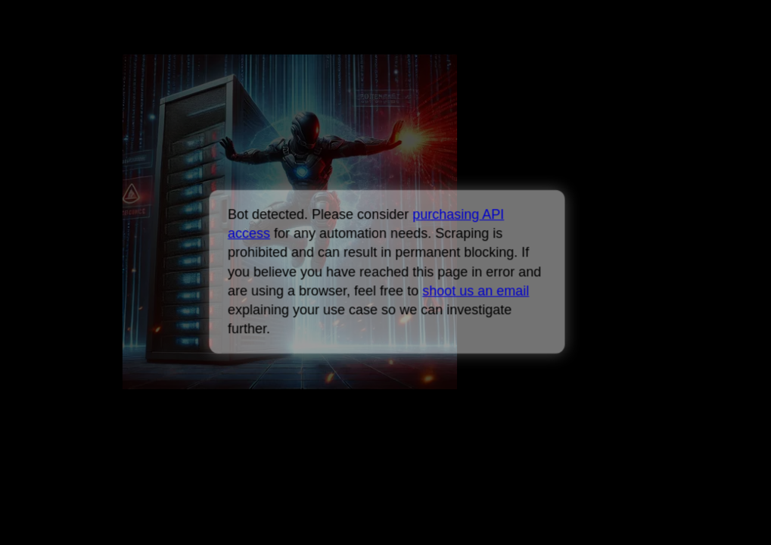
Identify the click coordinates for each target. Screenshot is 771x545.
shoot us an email (475, 290)
